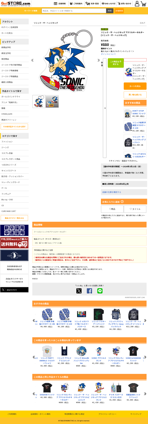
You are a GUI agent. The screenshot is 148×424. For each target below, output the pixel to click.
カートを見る (7, 33)
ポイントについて (108, 54)
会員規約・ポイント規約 (41, 414)
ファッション (7, 141)
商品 (112, 209)
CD (2, 205)
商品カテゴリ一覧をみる (14, 218)
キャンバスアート (8, 170)
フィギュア (6, 193)
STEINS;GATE (6, 114)
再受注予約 (6, 53)
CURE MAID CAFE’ (8, 211)
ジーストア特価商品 (9, 76)
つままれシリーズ (8, 164)
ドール (4, 188)
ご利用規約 (12, 414)
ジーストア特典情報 (9, 70)
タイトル (135, 209)
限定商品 (5, 59)
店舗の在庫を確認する (111, 192)
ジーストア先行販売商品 (11, 64)
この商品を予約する (115, 63)
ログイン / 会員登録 (9, 27)
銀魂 (3, 108)
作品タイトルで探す (12, 90)
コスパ (142, 22)
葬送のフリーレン (8, 119)
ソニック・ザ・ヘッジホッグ (46, 22)
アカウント (7, 21)
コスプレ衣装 (7, 153)
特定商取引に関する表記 (74, 414)
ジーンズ (5, 147)
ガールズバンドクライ (10, 96)
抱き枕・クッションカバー (12, 176)
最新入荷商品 (7, 82)
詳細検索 (119, 10)
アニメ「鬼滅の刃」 (9, 102)
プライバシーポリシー (107, 414)
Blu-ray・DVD (7, 199)
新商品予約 (6, 47)
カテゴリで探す (9, 135)
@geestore (9, 289)
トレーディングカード (10, 182)
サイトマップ (135, 414)
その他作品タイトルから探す (14, 126)
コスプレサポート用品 (10, 159)
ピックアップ (8, 41)
